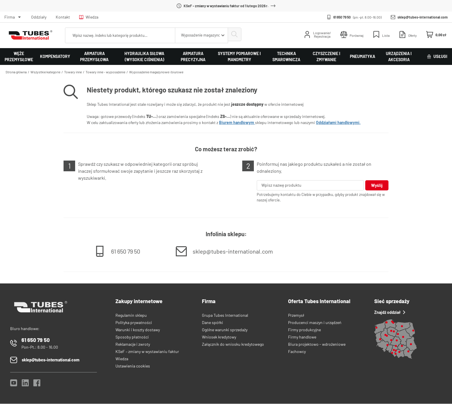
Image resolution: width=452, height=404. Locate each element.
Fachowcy (297, 351)
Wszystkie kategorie (45, 72)
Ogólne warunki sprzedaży (224, 329)
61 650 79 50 (342, 17)
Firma (9, 16)
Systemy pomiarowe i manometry (239, 56)
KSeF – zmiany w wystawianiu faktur (147, 351)
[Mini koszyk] (436, 35)
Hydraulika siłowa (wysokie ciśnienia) (144, 56)
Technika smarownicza (286, 56)
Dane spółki (212, 322)
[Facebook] (36, 385)
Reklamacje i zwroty (132, 344)
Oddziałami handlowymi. (338, 122)
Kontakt (63, 16)
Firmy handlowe (302, 337)
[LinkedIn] (25, 385)
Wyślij (377, 185)
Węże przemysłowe (19, 56)
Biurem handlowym (237, 122)
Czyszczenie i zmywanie (326, 56)
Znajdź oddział (389, 312)
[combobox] (199, 35)
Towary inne (73, 72)
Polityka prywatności (133, 322)
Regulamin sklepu (131, 315)
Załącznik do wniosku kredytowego (233, 344)
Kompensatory (55, 56)
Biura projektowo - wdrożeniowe (317, 344)
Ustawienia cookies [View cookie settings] (132, 366)
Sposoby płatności (132, 337)
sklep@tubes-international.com (422, 17)
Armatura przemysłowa (94, 56)
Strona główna (16, 72)
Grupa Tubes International (225, 315)
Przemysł (296, 315)
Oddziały (38, 16)
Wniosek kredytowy (219, 337)
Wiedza (88, 16)
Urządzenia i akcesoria (399, 56)
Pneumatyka (362, 56)
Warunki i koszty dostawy (137, 329)
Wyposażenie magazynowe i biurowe (156, 72)
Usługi (437, 56)
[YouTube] (13, 385)
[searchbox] (119, 35)
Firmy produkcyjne (304, 329)
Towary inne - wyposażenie (105, 72)
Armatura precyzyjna (193, 56)
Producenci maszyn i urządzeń (314, 322)
